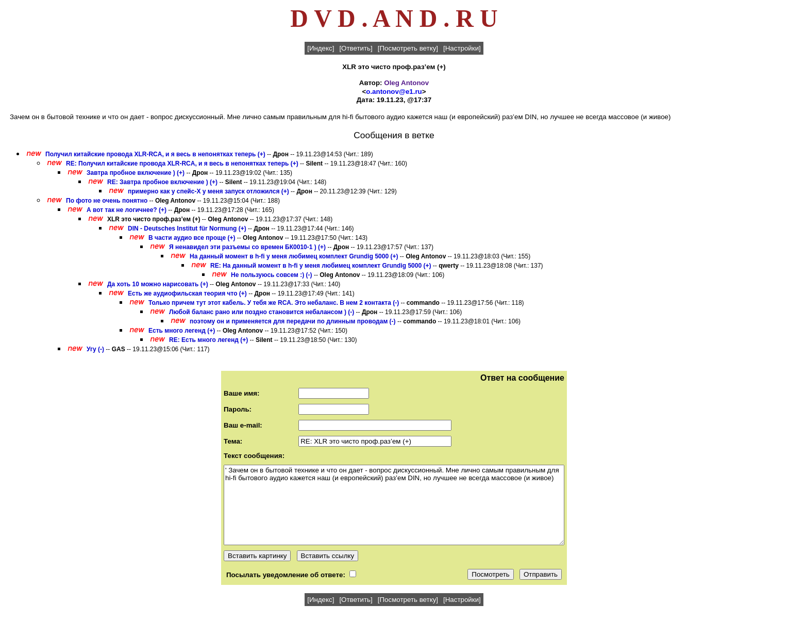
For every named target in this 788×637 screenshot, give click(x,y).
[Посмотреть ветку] (408, 48)
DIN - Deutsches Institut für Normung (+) (187, 228)
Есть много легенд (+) (181, 330)
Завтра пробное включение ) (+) (136, 172)
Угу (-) (95, 349)
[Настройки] (462, 48)
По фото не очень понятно (106, 200)
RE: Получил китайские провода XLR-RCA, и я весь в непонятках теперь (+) (182, 163)
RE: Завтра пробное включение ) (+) (162, 182)
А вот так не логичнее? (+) (126, 210)
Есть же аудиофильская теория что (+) (187, 293)
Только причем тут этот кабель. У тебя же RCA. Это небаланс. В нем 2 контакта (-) (274, 302)
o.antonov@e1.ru (394, 91)
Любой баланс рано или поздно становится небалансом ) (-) (261, 312)
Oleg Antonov (406, 83)
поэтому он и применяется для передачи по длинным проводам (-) (293, 321)
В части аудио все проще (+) (191, 237)
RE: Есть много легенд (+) (208, 340)
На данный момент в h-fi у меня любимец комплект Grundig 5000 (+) (294, 256)
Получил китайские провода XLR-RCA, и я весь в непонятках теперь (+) (155, 154)
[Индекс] (320, 48)
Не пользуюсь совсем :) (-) (271, 275)
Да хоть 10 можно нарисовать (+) (157, 284)
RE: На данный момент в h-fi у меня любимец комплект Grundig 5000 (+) (320, 265)
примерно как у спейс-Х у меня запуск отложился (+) (208, 191)
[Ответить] (355, 48)
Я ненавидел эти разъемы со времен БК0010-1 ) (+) (247, 247)
